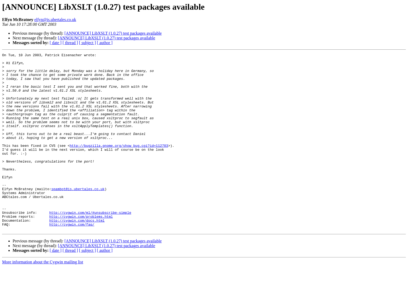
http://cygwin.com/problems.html (81, 249)
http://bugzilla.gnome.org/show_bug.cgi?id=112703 (119, 164)
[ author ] (105, 42)
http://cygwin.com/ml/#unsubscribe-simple (90, 244)
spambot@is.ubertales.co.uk (78, 216)
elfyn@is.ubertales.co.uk (55, 19)
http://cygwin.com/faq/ (71, 259)
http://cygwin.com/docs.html (77, 254)
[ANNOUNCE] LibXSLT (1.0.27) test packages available (113, 33)
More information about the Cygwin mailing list (42, 297)
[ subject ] (87, 42)
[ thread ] (70, 42)
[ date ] (55, 42)
